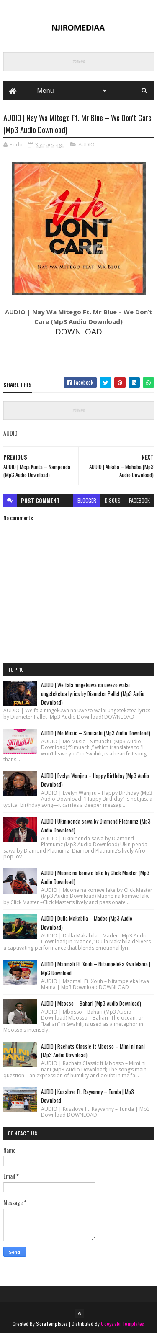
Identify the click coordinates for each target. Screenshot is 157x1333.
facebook (139, 500)
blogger (86, 500)
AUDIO (86, 144)
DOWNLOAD (78, 331)
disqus (113, 500)
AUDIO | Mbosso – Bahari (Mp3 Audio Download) (91, 1003)
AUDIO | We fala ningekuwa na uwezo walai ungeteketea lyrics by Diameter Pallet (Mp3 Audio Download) (92, 693)
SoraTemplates (52, 1323)
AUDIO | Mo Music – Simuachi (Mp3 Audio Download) (95, 733)
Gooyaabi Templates (122, 1323)
